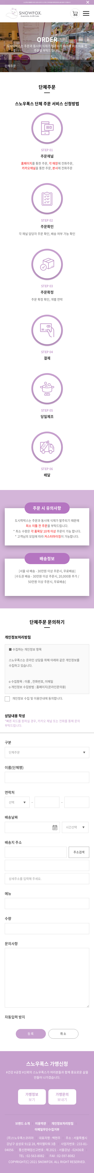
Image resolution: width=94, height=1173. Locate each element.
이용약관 (40, 1123)
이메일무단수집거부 (47, 1129)
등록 (31, 1033)
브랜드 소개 (22, 1123)
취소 (63, 1033)
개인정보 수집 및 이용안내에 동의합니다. (34, 698)
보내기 (62, 1097)
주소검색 (78, 852)
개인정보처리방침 (62, 1123)
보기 (32, 1097)
